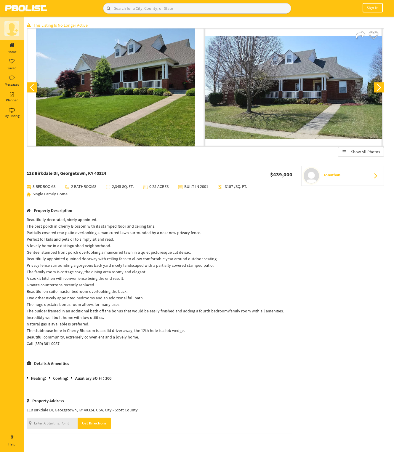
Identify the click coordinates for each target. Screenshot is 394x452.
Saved (11, 64)
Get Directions (96, 423)
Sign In (373, 7)
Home (11, 48)
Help (11, 440)
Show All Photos (361, 152)
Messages (11, 81)
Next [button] (379, 88)
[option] (117, 87)
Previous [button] (33, 88)
